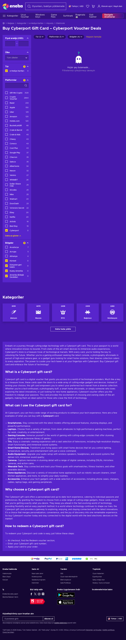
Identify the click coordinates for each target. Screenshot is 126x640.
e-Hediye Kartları (36, 23)
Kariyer (5, 580)
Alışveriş (49, 23)
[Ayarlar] (76, 6)
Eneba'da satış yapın (10, 594)
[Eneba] (13, 6)
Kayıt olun (118, 6)
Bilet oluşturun (65, 580)
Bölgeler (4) (76, 37)
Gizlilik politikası (108, 630)
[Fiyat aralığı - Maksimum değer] (24, 43)
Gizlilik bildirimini (60, 623)
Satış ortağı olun (99, 580)
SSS (61, 573)
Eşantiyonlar (97, 576)
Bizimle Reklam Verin (10, 597)
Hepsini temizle (93, 37)
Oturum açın (104, 6)
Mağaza (11, 23)
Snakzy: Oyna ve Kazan (101, 583)
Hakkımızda (7, 573)
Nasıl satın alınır (37, 573)
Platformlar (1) (56, 37)
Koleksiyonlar (37, 576)
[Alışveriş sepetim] (93, 6)
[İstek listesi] (87, 6)
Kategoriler (21, 23)
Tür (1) (39, 37)
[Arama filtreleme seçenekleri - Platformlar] (17, 85)
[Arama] (46, 6)
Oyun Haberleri (98, 573)
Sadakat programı (38, 580)
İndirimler (35, 583)
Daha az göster (13, 236)
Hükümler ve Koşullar (94, 630)
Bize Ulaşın (7, 576)
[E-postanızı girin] (23, 619)
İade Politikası (65, 583)
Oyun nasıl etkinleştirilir (69, 576)
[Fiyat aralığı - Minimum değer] (10, 43)
